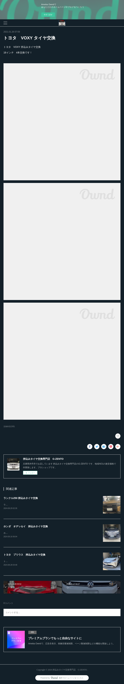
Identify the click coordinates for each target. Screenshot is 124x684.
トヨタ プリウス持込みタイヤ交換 (20, 561)
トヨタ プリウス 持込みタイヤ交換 (24, 554)
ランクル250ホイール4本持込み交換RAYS (23, 505)
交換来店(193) (9, 426)
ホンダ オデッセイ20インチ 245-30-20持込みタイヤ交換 (32, 533)
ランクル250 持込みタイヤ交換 (21, 498)
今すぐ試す (48, 15)
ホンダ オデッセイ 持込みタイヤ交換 (26, 526)
